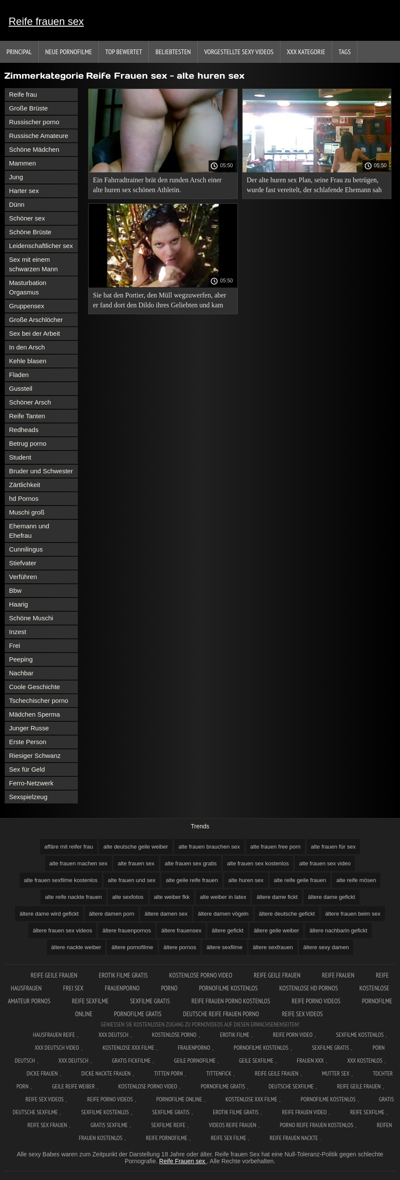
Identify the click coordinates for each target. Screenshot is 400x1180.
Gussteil (20, 388)
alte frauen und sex (132, 880)
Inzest (17, 631)
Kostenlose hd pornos (308, 988)
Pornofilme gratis (138, 1014)
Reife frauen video (304, 1112)
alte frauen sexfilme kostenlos (61, 880)
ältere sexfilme (224, 947)
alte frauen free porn (275, 846)
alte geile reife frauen (192, 880)
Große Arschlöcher (36, 319)
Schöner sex (27, 218)
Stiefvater (22, 563)
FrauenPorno (122, 988)
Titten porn (168, 1073)
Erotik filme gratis (123, 975)
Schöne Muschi (31, 618)
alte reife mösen (356, 880)
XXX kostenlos (364, 1060)
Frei (14, 645)
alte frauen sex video (325, 863)
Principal (19, 51)
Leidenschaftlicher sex (41, 245)
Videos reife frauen (232, 1125)
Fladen (19, 374)
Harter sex (24, 190)
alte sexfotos (128, 897)
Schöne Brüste (30, 232)
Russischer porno (34, 122)
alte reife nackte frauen (73, 897)
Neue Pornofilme (68, 51)
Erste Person (27, 741)
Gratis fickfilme (131, 1060)
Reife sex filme (228, 1138)
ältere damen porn (112, 913)
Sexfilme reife (168, 1125)
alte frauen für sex (333, 846)
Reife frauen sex (46, 21)
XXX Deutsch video (57, 1047)
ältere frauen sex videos (62, 930)
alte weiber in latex (223, 897)
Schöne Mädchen (34, 149)
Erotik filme (234, 1035)
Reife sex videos (302, 1014)
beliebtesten (173, 51)
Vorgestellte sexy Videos (239, 51)
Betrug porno (27, 443)
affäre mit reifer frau (68, 846)
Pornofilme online (179, 1099)
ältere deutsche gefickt (287, 913)
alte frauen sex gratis (191, 863)
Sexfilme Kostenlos (360, 1035)
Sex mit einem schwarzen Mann (33, 264)
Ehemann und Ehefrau (29, 530)
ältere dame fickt (276, 897)
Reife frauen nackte (294, 1138)
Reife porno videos (316, 1001)
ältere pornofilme (132, 947)
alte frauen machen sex (78, 863)
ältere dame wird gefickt (48, 913)
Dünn (17, 204)
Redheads (23, 429)
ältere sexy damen (326, 947)
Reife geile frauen (54, 975)
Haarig (18, 604)
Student (20, 457)
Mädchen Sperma (34, 714)
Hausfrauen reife (54, 1035)
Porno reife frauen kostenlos (316, 1125)
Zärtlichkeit (24, 484)
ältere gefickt (227, 930)
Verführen (23, 576)
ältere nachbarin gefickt (338, 930)
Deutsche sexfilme (291, 1086)
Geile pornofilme (194, 1060)
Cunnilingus (26, 549)
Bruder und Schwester (41, 471)
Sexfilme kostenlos (105, 1112)
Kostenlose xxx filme (128, 1047)
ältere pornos (179, 947)
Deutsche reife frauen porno (222, 1014)
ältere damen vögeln (223, 913)
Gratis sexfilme (108, 1125)
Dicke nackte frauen (106, 1073)
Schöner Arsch (30, 402)
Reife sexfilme (90, 1001)
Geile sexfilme (256, 1060)
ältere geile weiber (276, 930)
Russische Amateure (38, 135)
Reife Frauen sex (183, 1161)
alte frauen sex (136, 863)
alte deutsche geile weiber (135, 846)
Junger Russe (29, 728)
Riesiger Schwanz (35, 755)
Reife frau (23, 94)
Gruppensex (26, 306)
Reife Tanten (27, 416)
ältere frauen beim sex (353, 913)
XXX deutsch (73, 1060)
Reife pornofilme (166, 1138)
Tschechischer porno (38, 700)
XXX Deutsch (113, 1035)
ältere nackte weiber (76, 947)
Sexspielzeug (28, 796)
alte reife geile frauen (300, 880)
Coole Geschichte (34, 686)
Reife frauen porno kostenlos (230, 1001)
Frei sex (73, 988)
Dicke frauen (42, 1073)
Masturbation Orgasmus (27, 287)
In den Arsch (27, 347)
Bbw (15, 590)
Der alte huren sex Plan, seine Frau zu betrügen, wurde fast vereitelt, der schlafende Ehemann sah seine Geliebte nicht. (314, 186)
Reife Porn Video (292, 1035)
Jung (16, 177)
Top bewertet (123, 51)
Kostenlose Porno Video (200, 975)
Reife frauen (338, 975)
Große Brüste (28, 108)
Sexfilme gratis (150, 1001)
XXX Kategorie (306, 51)
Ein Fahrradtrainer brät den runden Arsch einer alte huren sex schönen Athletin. (157, 184)
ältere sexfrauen (273, 947)
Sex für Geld (27, 769)
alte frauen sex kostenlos (258, 863)
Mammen (22, 163)
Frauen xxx (310, 1060)
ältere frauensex (181, 930)
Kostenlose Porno (174, 1035)
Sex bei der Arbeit (34, 333)
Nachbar (21, 673)
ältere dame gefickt (331, 897)
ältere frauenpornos (126, 930)
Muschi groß (27, 512)
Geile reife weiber (73, 1086)
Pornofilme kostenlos (228, 988)
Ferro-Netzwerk (31, 783)
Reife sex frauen (47, 1125)
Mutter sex (336, 1073)
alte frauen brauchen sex (209, 846)
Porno (169, 988)
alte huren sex (246, 880)
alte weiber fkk (172, 897)
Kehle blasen (27, 361)
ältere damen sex (166, 913)
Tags (344, 51)
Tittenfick (218, 1073)
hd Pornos (23, 498)
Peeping (21, 659)
